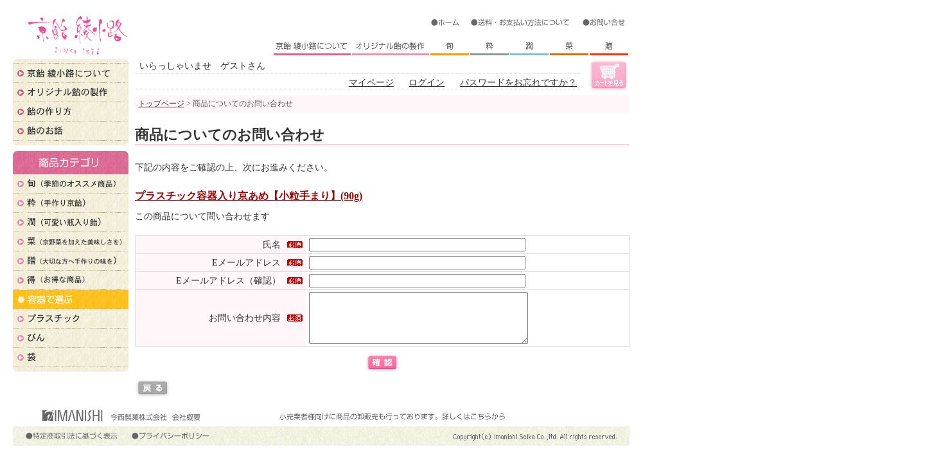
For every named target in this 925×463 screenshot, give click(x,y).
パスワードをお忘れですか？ (518, 82)
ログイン (427, 82)
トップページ (161, 103)
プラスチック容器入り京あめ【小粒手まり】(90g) (248, 195)
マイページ (371, 82)
